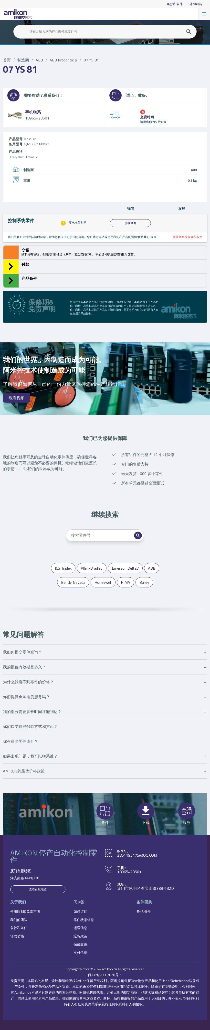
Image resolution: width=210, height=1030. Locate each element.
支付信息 (80, 952)
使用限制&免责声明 (25, 911)
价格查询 (130, 223)
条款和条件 (175, 3)
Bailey (144, 582)
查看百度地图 (38, 889)
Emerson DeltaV (125, 568)
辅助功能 (195, 3)
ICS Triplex (63, 568)
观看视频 (16, 398)
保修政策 (80, 944)
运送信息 (80, 927)
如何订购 (80, 911)
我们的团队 (18, 919)
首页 (7, 60)
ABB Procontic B (63, 60)
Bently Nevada (73, 582)
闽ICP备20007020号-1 (105, 974)
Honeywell (103, 582)
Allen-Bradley (92, 568)
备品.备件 (143, 911)
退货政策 (80, 936)
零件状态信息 (84, 919)
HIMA (125, 582)
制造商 (23, 60)
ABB (39, 60)
